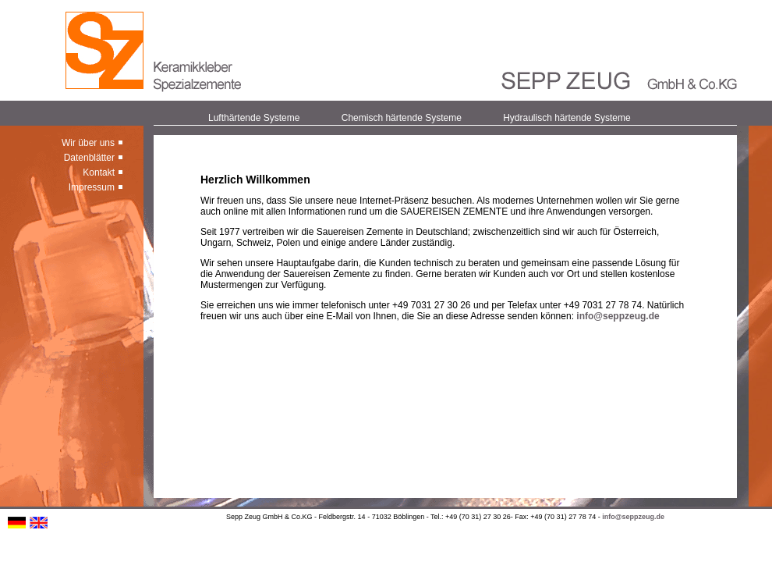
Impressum (92, 187)
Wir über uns (88, 142)
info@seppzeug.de (617, 316)
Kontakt (99, 172)
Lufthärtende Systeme (253, 117)
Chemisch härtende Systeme (402, 117)
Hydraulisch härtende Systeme (566, 117)
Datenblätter (89, 157)
